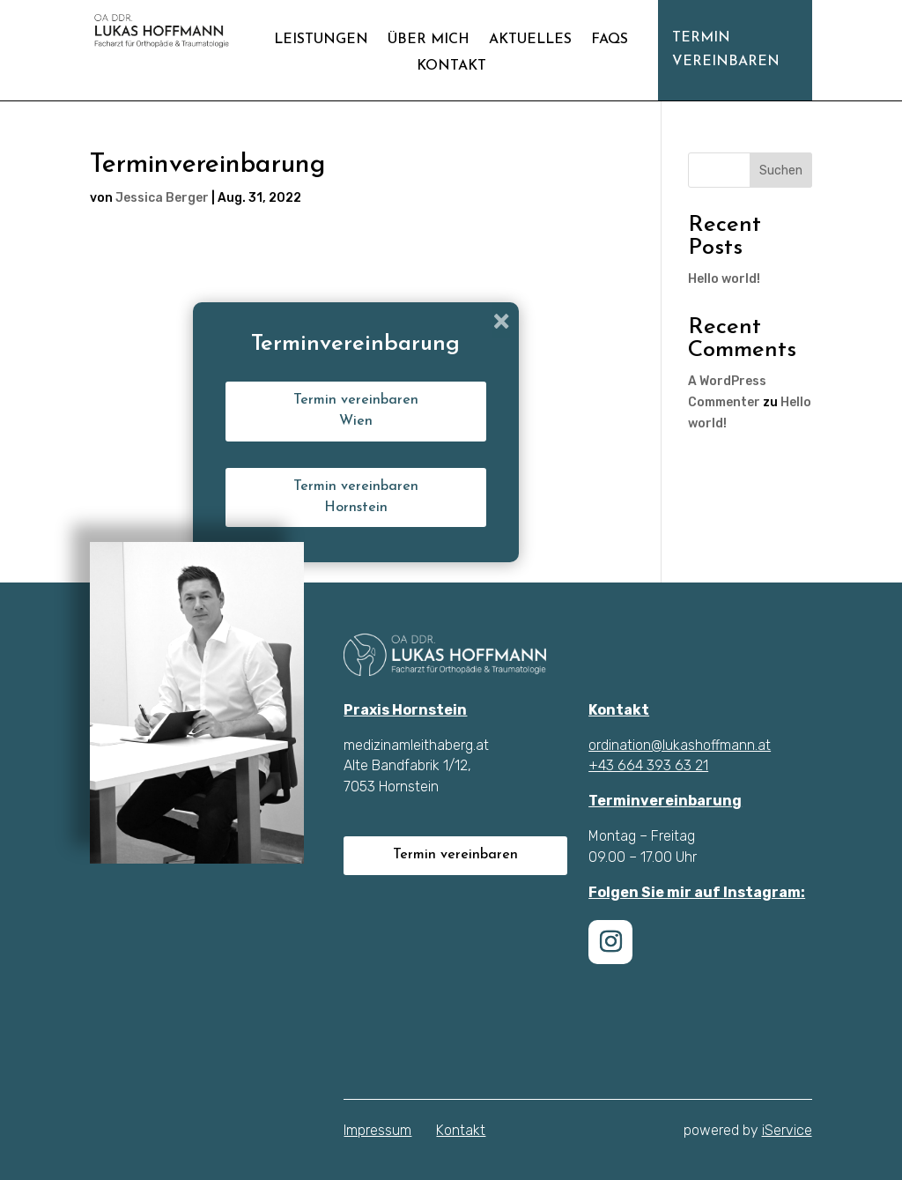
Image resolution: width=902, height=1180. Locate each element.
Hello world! (724, 278)
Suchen (780, 170)
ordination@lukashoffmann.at (679, 745)
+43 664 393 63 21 (648, 765)
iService (787, 1130)
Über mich (428, 40)
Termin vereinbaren (726, 50)
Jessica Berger (162, 197)
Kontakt (451, 66)
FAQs (609, 40)
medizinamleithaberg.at (416, 745)
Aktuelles (530, 40)
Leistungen (321, 40)
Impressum (377, 1130)
